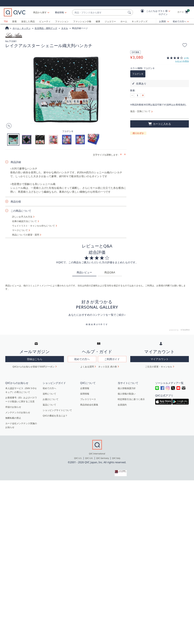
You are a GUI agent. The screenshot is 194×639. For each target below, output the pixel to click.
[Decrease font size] (125, 154)
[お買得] (164, 21)
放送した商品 (28, 21)
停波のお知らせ (13, 406)
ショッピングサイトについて (57, 410)
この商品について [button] (21, 211)
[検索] (130, 12)
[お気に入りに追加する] (184, 45)
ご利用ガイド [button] (112, 359)
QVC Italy (116, 458)
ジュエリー (110, 21)
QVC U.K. (89, 458)
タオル (64, 28)
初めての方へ (179, 21)
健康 (98, 21)
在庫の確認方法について (24, 221)
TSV (6, 21)
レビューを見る (182, 61)
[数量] (137, 95)
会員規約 (122, 404)
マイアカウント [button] (160, 359)
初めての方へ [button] (82, 359)
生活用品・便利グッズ (46, 28)
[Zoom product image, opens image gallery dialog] (8, 126)
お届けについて (50, 399)
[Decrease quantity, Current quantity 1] (132, 95)
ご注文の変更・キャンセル (158, 366)
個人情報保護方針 (127, 388)
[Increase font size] (121, 154)
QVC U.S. (78, 458)
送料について (49, 393)
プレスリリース (88, 399)
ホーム (123, 21)
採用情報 (84, 393)
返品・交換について (140, 111)
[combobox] (99, 12)
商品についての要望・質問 (25, 234)
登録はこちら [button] (34, 359)
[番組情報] (59, 12)
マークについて (20, 230)
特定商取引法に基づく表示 (131, 399)
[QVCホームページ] (7, 28)
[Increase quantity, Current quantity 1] (143, 95)
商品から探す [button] (40, 12)
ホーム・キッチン (22, 28)
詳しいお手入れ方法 (22, 216)
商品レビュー (84, 272)
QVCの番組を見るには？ (55, 415)
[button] (153, 12)
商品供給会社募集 (89, 404)
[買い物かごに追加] (159, 124)
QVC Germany (102, 458)
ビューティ (45, 21)
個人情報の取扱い (127, 393)
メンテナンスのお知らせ (17, 412)
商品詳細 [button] (16, 162)
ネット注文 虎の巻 (107, 366)
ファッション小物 (82, 21)
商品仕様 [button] (16, 201)
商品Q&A (109, 272)
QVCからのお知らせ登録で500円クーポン (34, 366)
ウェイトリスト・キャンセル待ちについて (33, 225)
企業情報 (84, 388)
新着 (14, 21)
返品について (49, 404)
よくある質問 (87, 366)
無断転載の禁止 (13, 417)
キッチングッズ (139, 21)
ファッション (62, 21)
